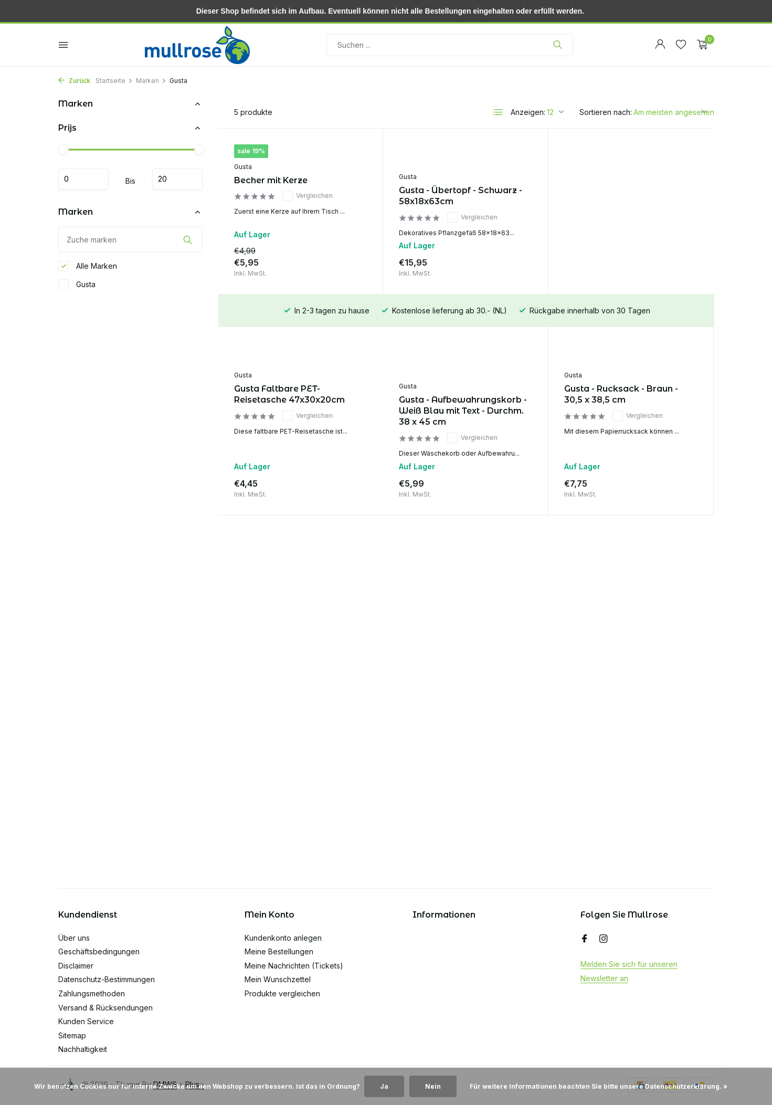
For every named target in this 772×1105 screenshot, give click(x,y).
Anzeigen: (528, 112)
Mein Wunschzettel (278, 979)
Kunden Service (86, 1021)
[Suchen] (449, 45)
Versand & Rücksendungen (105, 1007)
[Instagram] (603, 939)
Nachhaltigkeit (82, 1049)
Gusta (77, 284)
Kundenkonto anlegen (283, 937)
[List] (498, 112)
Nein (433, 1086)
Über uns (74, 937)
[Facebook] (584, 939)
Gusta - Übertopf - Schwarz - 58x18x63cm (460, 195)
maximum (177, 179)
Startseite (114, 81)
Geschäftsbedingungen (99, 951)
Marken (151, 81)
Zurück (74, 81)
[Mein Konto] (660, 44)
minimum (83, 179)
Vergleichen (307, 196)
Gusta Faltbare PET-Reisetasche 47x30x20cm (619, 195)
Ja (384, 1086)
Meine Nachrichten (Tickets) (294, 965)
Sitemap (72, 1035)
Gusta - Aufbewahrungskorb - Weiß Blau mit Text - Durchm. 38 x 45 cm (298, 411)
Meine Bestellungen (279, 951)
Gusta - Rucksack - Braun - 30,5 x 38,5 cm (456, 394)
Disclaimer (75, 965)
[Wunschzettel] (680, 44)
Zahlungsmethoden (91, 993)
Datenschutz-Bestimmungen (106, 979)
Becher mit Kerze (271, 180)
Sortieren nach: (605, 112)
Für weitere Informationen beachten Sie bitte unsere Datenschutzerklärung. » (598, 1086)
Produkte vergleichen (282, 993)
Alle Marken (87, 266)
